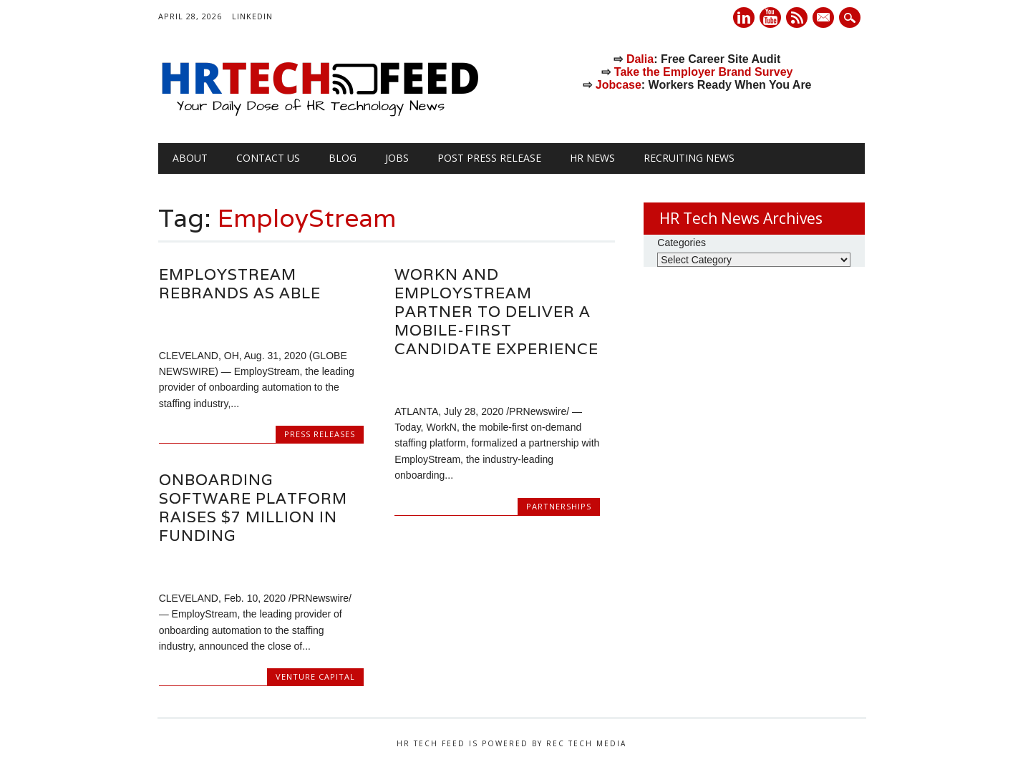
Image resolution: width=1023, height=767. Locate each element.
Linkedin (744, 17)
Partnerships (558, 506)
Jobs (397, 158)
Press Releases (319, 434)
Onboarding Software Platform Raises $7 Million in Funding (253, 507)
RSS (797, 17)
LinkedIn (252, 16)
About (190, 158)
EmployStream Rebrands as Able (240, 284)
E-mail (824, 18)
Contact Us (268, 158)
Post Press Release (489, 158)
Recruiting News (689, 158)
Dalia (640, 59)
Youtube (770, 17)
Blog (343, 158)
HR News (592, 158)
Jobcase (618, 85)
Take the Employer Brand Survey (703, 72)
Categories (681, 242)
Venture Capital (315, 676)
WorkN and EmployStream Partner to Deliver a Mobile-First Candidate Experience (496, 311)
